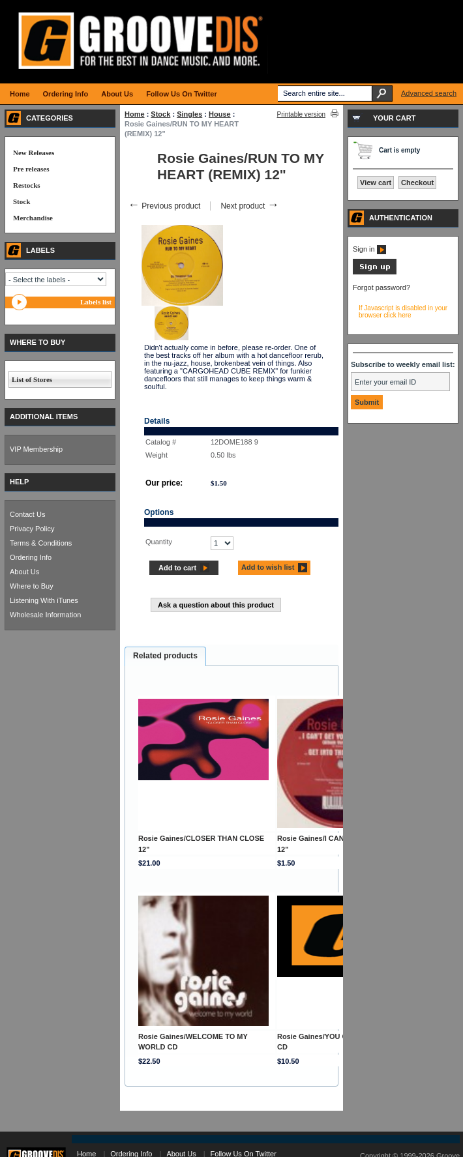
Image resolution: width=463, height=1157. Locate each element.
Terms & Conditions (41, 543)
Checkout (417, 182)
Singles (189, 114)
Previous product (164, 206)
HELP (19, 482)
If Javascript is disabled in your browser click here (403, 311)
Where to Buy (31, 586)
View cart (375, 182)
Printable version (301, 114)
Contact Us (27, 514)
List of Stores (32, 379)
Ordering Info (31, 557)
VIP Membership (36, 449)
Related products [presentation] (165, 655)
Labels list (96, 302)
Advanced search (428, 93)
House (220, 114)
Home (135, 114)
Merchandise (33, 218)
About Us (24, 572)
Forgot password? (381, 287)
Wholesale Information (45, 615)
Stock (160, 114)
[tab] (165, 656)
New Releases (33, 152)
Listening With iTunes (44, 600)
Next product (249, 206)
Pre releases (31, 169)
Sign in (369, 249)
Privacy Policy (32, 529)
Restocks (26, 185)
